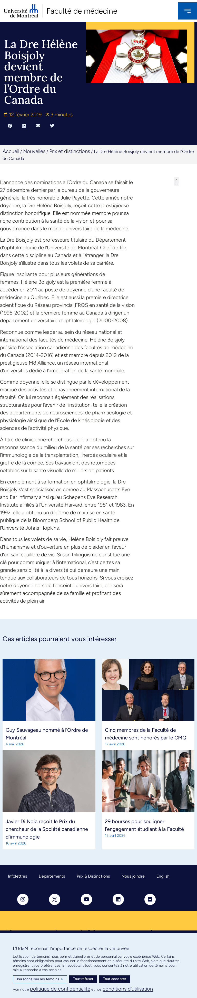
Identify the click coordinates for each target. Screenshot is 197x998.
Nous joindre (133, 876)
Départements (52, 876)
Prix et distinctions (69, 151)
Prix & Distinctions (93, 876)
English (163, 876)
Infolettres (17, 876)
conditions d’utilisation (128, 989)
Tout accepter (114, 979)
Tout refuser (83, 979)
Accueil (11, 151)
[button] (10, 125)
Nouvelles (34, 151)
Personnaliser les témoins (40, 979)
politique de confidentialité (60, 989)
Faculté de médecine (81, 11)
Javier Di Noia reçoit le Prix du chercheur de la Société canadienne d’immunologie (47, 829)
